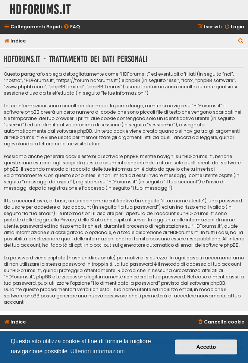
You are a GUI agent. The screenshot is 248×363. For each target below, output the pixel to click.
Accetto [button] (206, 347)
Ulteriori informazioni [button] (97, 351)
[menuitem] (71, 27)
